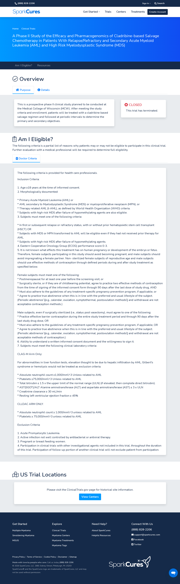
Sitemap (73, 557)
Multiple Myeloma (21, 530)
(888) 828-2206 (25, 3)
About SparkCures (101, 530)
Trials (108, 12)
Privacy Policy (18, 557)
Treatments (138, 12)
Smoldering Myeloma (23, 535)
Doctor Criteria (26, 158)
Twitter (136, 544)
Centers (121, 12)
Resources (43, 65)
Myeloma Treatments (63, 540)
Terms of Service (34, 557)
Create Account (157, 11)
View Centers (90, 497)
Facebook (137, 539)
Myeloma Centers (61, 535)
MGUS (15, 540)
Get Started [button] (90, 12)
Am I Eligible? (23, 65)
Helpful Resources (101, 535)
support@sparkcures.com (145, 534)
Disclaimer (62, 557)
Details (43, 90)
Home (15, 28)
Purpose (23, 90)
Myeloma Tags (59, 545)
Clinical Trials (28, 28)
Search (159, 3)
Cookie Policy (50, 557)
